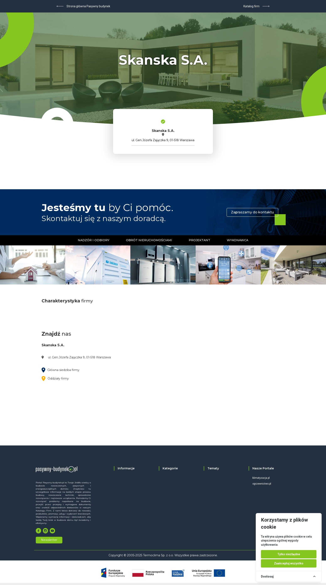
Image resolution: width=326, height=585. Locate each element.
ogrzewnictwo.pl (261, 483)
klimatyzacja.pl (261, 477)
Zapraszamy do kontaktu (252, 212)
